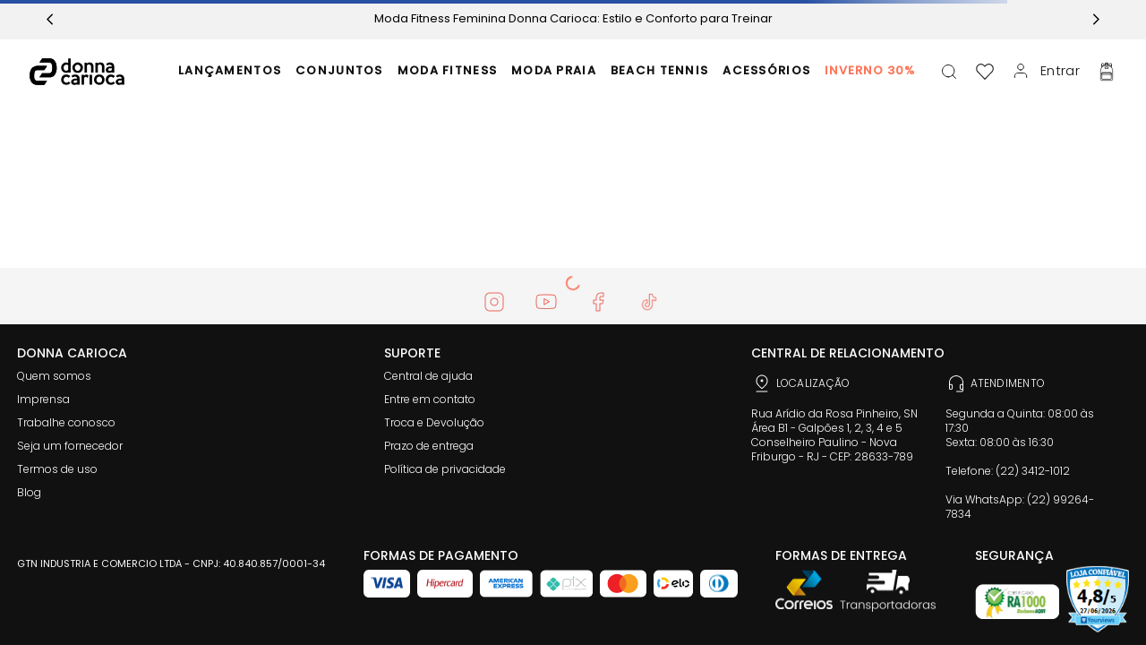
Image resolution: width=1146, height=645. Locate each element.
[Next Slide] (1096, 19)
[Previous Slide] (50, 19)
